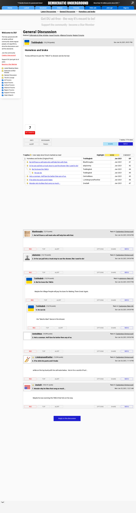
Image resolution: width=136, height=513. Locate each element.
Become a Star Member (9, 64)
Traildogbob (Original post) (124, 231)
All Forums (7, 80)
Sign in (126, 8)
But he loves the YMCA (40, 169)
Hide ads (93, 8)
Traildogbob (37, 42)
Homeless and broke (87, 12)
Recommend (30, 133)
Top (43, 249)
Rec (30, 249)
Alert (31, 144)
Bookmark (45, 140)
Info (31, 140)
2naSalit (38, 385)
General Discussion (67, 12)
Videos (59, 8)
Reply (125, 144)
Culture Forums (9, 85)
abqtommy (36, 255)
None (112, 155)
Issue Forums (8, 83)
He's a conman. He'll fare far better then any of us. (47, 176)
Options (100, 249)
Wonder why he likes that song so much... (44, 183)
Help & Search (8, 95)
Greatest (43, 8)
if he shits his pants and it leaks (41, 180)
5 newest (127, 155)
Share (110, 144)
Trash (45, 144)
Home (10, 8)
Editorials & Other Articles (9, 72)
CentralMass (37, 334)
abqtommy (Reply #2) (126, 278)
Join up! (109, 8)
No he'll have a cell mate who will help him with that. (48, 162)
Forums (76, 8)
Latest (26, 8)
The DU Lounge (9, 78)
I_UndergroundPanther (44, 357)
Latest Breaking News (11, 68)
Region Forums (9, 90)
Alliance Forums (9, 87)
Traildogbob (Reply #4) (126, 306)
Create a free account (9, 55)
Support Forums (9, 92)
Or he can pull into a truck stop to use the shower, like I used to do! (53, 166)
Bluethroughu (37, 231)
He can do (38, 173)
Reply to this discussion (67, 418)
